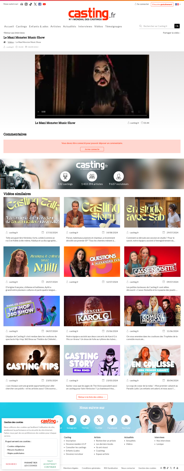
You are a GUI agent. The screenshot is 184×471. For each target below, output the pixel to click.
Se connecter (142, 4)
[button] (178, 4)
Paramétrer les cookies (30, 464)
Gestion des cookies (147, 468)
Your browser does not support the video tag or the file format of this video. (92, 86)
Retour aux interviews (14, 32)
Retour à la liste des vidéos (90, 397)
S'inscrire (162, 4)
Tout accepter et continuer (50, 464)
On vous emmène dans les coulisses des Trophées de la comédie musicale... (151, 337)
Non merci (11, 464)
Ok (177, 25)
